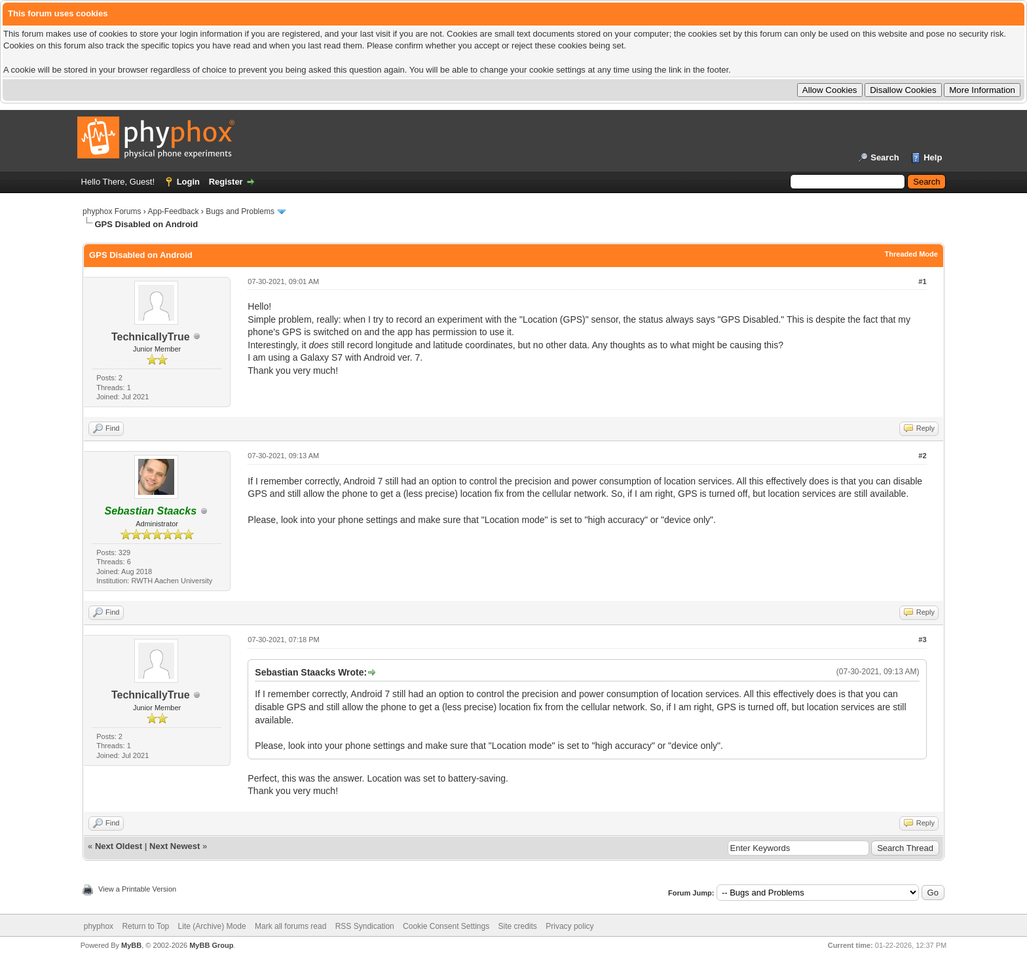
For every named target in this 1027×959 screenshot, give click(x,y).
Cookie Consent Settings (446, 926)
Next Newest (174, 846)
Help (933, 157)
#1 (922, 281)
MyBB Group (211, 945)
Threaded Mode (911, 254)
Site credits (517, 926)
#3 (922, 639)
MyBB (131, 945)
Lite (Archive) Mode (212, 926)
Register (226, 182)
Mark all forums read (290, 926)
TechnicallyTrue (150, 336)
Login (188, 182)
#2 (922, 456)
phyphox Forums (112, 211)
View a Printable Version (137, 889)
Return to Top (145, 926)
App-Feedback (172, 211)
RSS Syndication (364, 926)
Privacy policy (569, 926)
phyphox (98, 926)
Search (884, 157)
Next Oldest (118, 846)
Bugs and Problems (240, 211)
